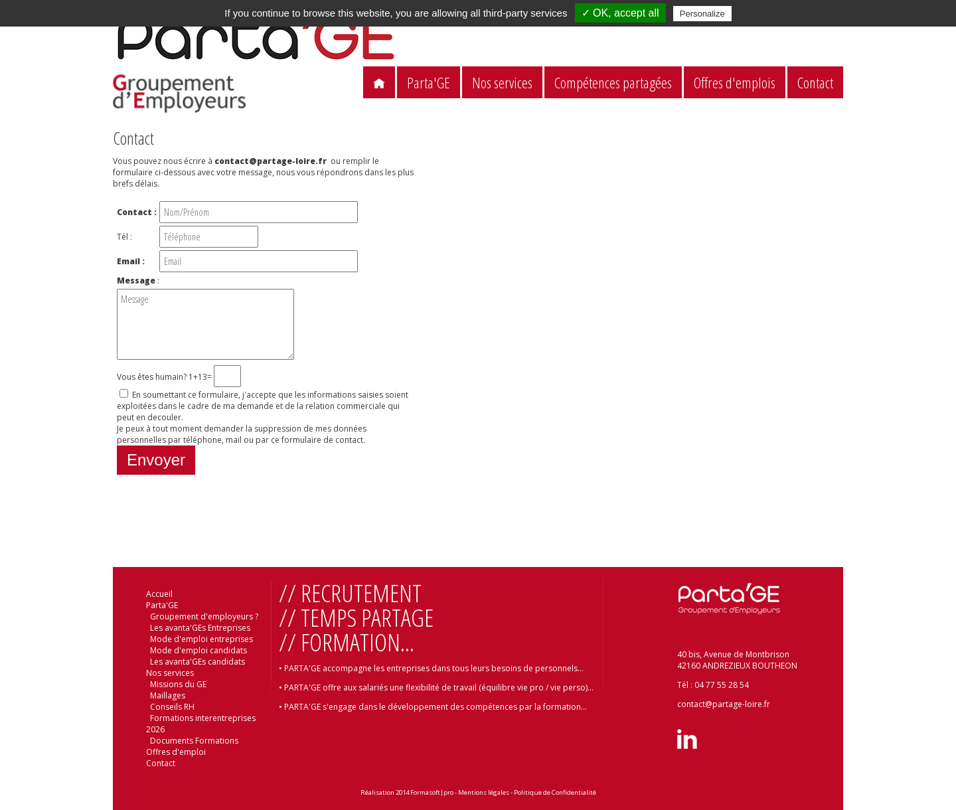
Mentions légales (483, 792)
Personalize (702, 14)
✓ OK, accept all (620, 13)
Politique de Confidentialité (555, 792)
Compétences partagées (613, 82)
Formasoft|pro (431, 792)
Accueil (159, 594)
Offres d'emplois (734, 82)
